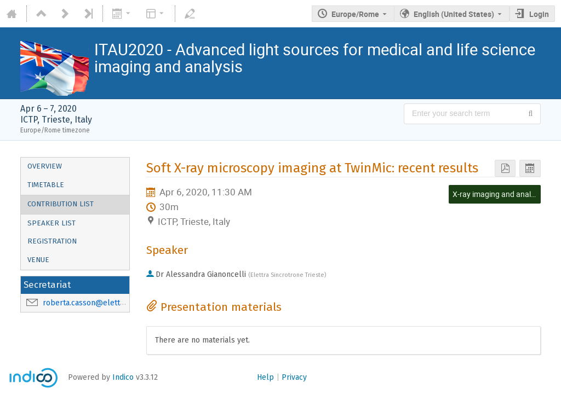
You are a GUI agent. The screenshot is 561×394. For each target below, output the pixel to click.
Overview (44, 166)
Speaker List (51, 223)
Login (539, 14)
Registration (52, 241)
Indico (123, 377)
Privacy (294, 377)
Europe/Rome (355, 14)
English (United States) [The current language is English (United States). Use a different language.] (454, 14)
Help (265, 377)
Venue (38, 260)
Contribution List (60, 204)
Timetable (45, 185)
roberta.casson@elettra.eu (90, 303)
